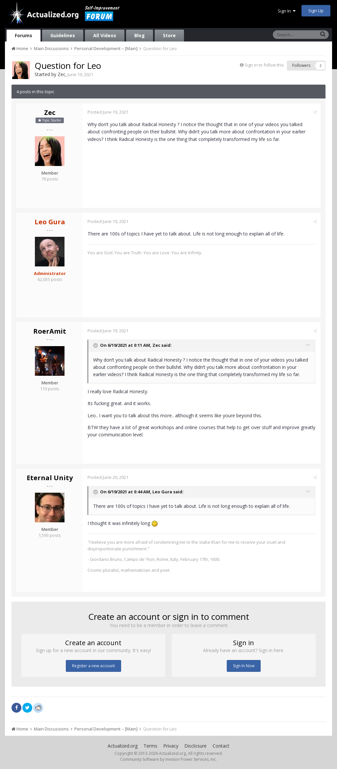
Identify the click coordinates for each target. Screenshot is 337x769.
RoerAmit (49, 331)
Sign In (287, 11)
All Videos (104, 35)
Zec (61, 74)
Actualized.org (123, 746)
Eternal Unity (50, 477)
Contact (221, 746)
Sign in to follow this (264, 65)
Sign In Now (243, 666)
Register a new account (93, 666)
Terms (150, 746)
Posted (108, 112)
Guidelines (62, 35)
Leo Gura (162, 492)
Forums (23, 35)
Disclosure (195, 746)
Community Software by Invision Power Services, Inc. (168, 759)
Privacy (170, 746)
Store (169, 35)
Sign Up (316, 11)
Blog (139, 35)
